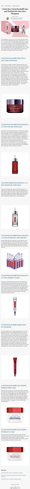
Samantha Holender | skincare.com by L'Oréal (17, 11)
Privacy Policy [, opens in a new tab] (14, 484)
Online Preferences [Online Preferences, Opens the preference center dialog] (14, 486)
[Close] (28, 480)
